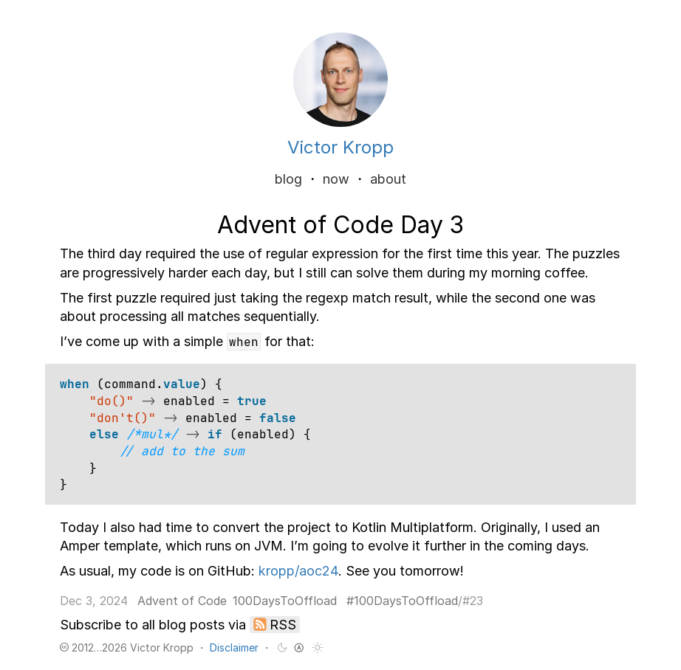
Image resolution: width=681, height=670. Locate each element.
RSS (283, 624)
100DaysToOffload (285, 600)
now (336, 179)
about (388, 179)
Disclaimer (234, 647)
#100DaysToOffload (402, 600)
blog (288, 179)
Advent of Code (182, 600)
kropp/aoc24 (298, 571)
